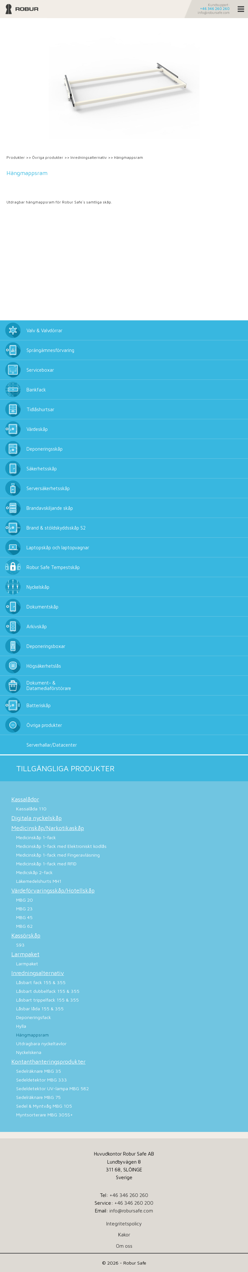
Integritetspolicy (124, 1223)
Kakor (124, 1234)
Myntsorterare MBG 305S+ (44, 1114)
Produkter (15, 157)
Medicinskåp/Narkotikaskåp (47, 828)
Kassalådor (25, 799)
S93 (20, 945)
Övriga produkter (47, 157)
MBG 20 (24, 900)
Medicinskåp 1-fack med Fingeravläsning (58, 855)
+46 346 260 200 (133, 1203)
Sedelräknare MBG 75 (38, 1097)
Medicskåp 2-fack (34, 872)
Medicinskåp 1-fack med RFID (46, 863)
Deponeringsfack (33, 1017)
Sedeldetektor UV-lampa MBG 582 (52, 1088)
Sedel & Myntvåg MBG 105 (44, 1106)
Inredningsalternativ (88, 157)
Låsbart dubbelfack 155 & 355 (47, 991)
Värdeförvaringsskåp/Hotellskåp (53, 890)
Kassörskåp (25, 935)
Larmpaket (25, 954)
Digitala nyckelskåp (36, 818)
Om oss (124, 1246)
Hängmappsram (32, 1034)
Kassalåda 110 (31, 808)
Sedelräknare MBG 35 (38, 1071)
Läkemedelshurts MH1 (38, 881)
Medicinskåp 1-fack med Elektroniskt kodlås (61, 846)
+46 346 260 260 (215, 9)
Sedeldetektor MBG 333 (41, 1079)
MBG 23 (24, 908)
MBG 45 (24, 917)
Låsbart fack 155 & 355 (41, 982)
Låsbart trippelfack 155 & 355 (47, 1000)
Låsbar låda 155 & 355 (40, 1008)
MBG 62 (24, 926)
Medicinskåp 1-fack (36, 837)
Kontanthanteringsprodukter (48, 1061)
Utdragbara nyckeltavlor (41, 1043)
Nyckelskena (28, 1052)
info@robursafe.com (214, 13)
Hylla (21, 1026)
